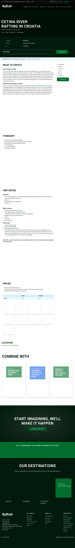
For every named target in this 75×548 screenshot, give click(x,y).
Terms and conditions (67, 517)
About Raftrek (29, 516)
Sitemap (65, 531)
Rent (61, 6)
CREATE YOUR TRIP (37, 429)
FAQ (46, 523)
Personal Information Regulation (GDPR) (67, 526)
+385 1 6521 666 (5, 521)
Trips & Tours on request (19, 59)
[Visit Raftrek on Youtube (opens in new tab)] (4, 537)
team (45, 471)
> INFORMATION (60, 64)
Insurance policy (66, 521)
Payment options (66, 519)
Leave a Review (30, 523)
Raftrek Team (29, 517)
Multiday (43, 7)
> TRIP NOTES (60, 68)
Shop (57, 6)
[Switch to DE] (71, 1)
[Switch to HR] (69, 1)
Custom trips (51, 6)
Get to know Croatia (49, 516)
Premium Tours (27, 6)
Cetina (4, 71)
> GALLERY (59, 73)
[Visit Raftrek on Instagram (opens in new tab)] (6, 537)
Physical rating (48, 521)
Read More (20, 32)
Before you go (48, 517)
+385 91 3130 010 (6, 519)
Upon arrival (47, 519)
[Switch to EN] (67, 1)
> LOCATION (59, 75)
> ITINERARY (60, 66)
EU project (65, 529)
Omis (16, 79)
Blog (64, 6)
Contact (69, 6)
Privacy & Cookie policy (68, 523)
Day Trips (36, 7)
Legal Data (65, 516)
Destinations (29, 519)
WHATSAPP (17, 1)
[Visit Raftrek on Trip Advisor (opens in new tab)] (8, 537)
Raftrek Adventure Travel (7, 59)
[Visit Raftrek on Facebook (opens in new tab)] (2, 537)
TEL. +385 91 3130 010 (7, 1)
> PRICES (59, 71)
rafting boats (38, 87)
